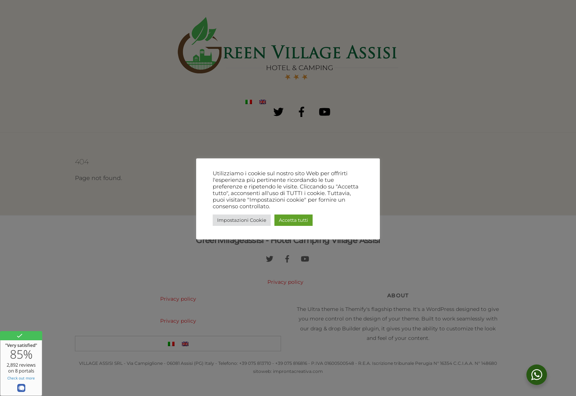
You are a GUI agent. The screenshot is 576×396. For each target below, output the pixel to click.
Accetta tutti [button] (293, 220)
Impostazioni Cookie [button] (241, 220)
